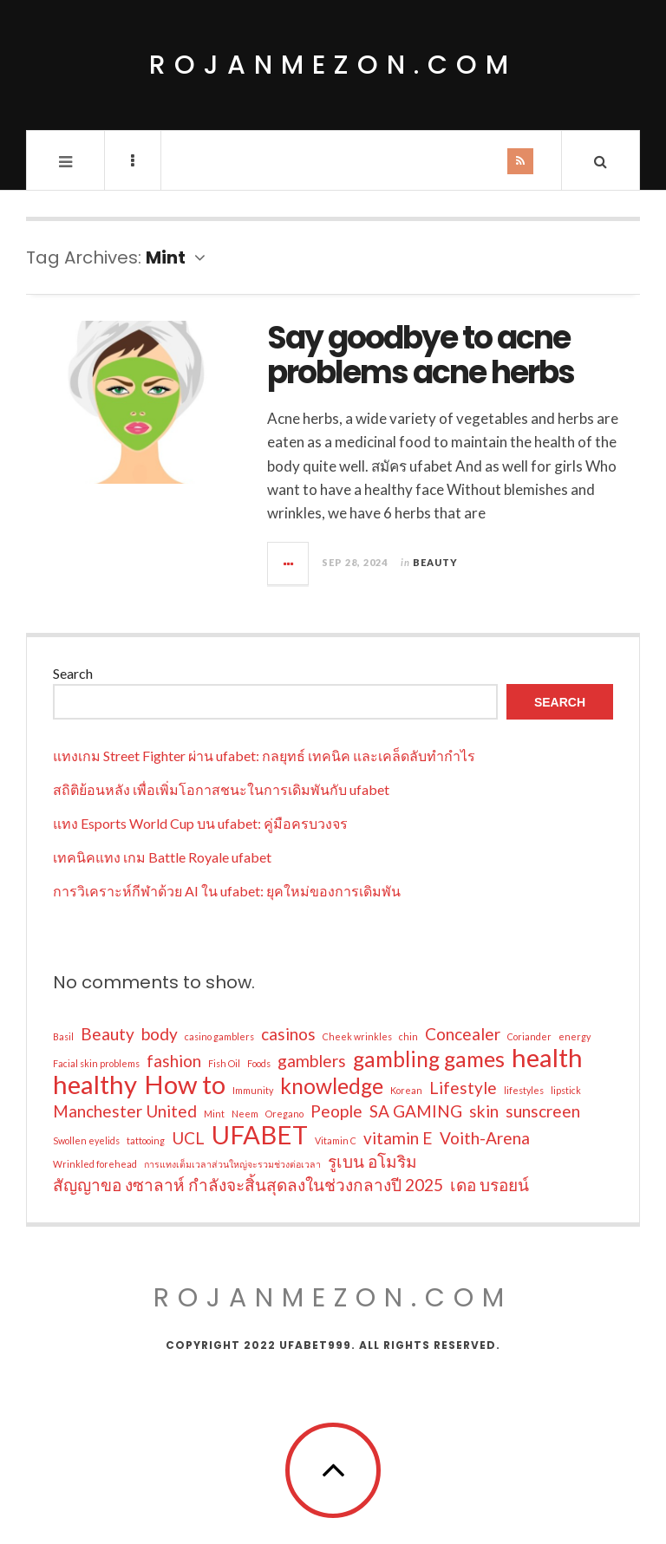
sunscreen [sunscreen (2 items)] (543, 1111)
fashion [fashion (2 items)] (174, 1061)
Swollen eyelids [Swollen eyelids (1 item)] (86, 1140)
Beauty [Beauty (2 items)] (107, 1034)
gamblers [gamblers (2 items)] (312, 1061)
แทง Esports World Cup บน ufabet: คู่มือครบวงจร (200, 823)
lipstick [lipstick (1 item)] (566, 1090)
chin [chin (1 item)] (408, 1036)
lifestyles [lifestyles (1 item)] (524, 1090)
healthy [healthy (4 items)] (95, 1084)
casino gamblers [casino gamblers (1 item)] (219, 1036)
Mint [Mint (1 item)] (214, 1113)
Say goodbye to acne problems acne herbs (420, 355)
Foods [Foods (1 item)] (259, 1063)
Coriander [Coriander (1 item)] (529, 1036)
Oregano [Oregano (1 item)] (284, 1113)
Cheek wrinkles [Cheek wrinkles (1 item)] (357, 1036)
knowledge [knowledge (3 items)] (331, 1086)
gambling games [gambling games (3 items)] (429, 1059)
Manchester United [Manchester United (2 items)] (125, 1111)
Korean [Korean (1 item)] (406, 1090)
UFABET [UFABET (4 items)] (260, 1134)
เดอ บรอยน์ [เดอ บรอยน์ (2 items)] (489, 1185)
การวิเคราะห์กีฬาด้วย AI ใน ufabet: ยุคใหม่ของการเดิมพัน (227, 891)
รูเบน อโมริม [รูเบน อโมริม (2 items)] (372, 1161)
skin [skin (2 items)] (484, 1111)
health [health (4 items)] (547, 1057)
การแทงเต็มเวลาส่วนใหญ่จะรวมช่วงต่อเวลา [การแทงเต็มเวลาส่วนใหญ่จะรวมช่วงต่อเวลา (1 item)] (232, 1163)
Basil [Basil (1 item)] (63, 1036)
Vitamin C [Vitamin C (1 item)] (335, 1140)
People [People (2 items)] (336, 1111)
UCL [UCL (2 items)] (188, 1138)
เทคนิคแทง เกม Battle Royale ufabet (162, 857)
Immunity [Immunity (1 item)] (252, 1090)
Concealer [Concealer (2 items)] (462, 1034)
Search (73, 673)
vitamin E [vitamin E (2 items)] (398, 1138)
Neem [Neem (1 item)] (245, 1113)
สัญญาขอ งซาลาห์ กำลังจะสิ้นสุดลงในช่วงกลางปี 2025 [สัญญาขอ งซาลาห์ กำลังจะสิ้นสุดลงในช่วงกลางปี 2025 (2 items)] (248, 1185)
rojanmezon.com (333, 65)
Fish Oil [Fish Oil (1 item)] (224, 1063)
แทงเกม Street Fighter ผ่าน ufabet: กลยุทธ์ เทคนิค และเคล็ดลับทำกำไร (264, 755)
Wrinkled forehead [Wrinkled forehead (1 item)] (95, 1163)
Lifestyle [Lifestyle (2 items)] (463, 1088)
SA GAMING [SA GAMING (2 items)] (415, 1111)
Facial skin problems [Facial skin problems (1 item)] (96, 1063)
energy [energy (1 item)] (574, 1036)
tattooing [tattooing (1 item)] (146, 1140)
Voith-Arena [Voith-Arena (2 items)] (485, 1138)
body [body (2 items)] (159, 1034)
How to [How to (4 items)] (184, 1084)
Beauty (435, 562)
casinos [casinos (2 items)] (288, 1034)
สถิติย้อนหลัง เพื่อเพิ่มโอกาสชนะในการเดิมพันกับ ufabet (221, 789)
